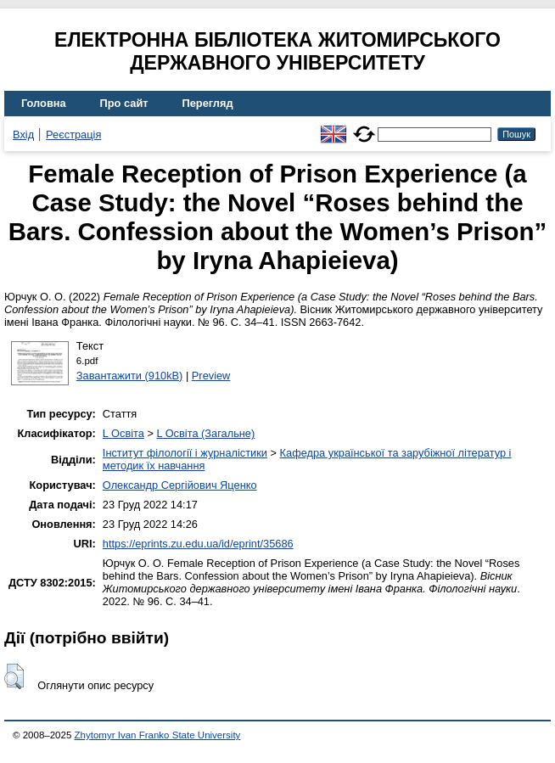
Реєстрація (73, 134)
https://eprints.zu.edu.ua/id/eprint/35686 (198, 543)
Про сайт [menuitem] (124, 103)
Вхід (23, 134)
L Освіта (123, 433)
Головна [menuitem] (43, 103)
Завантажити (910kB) (129, 375)
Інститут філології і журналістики (185, 452)
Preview (211, 375)
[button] (14, 676)
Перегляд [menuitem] (207, 103)
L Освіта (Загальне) (205, 433)
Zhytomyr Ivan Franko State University (158, 735)
